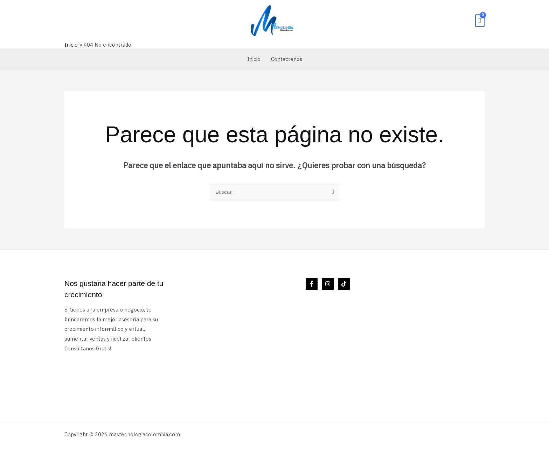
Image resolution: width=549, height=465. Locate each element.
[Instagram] (328, 284)
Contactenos (286, 59)
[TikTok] (344, 284)
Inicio (253, 59)
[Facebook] (312, 284)
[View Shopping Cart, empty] (480, 20)
